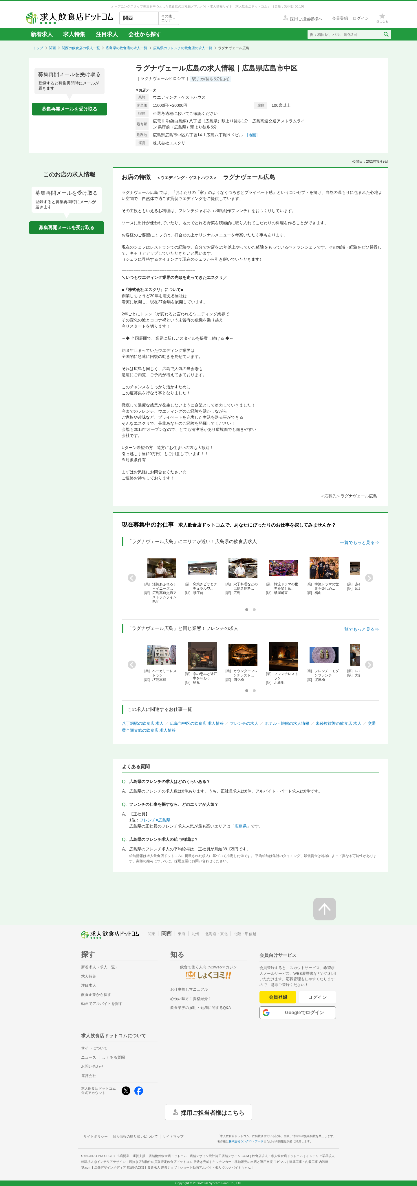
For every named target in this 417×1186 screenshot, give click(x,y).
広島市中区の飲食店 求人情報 (197, 723)
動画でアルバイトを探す (101, 1003)
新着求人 (42, 34)
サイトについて (94, 1048)
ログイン (317, 997)
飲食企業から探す (96, 994)
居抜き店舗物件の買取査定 (169, 1161)
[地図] (252, 135)
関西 (52, 48)
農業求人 (162, 1167)
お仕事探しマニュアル (189, 989)
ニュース (88, 1057)
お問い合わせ (92, 1066)
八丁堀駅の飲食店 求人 (143, 723)
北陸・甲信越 (245, 934)
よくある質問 (113, 1057)
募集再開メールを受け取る (69, 108)
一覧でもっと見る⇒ (359, 542)
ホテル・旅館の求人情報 (287, 723)
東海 (181, 934)
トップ (38, 48)
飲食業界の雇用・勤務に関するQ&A (200, 1007)
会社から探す (144, 34)
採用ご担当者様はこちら (212, 1112)
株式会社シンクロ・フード (246, 1141)
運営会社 (88, 1075)
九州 (195, 934)
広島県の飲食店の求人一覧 (126, 48)
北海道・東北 (216, 934)
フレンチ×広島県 (155, 820)
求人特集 (74, 34)
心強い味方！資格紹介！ (191, 998)
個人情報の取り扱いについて (135, 1136)
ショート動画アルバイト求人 (215, 1167)
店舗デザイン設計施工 (219, 1156)
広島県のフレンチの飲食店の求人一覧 (182, 48)
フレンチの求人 (244, 723)
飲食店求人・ (277, 1156)
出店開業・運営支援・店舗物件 (152, 1156)
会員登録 (278, 997)
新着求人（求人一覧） (100, 967)
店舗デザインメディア (119, 1167)
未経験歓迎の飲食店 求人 (338, 723)
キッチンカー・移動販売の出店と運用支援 (249, 1161)
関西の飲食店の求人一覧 (81, 48)
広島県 (241, 826)
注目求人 (107, 34)
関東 (151, 934)
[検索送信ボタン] (386, 34)
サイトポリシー (95, 1136)
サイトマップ (173, 1136)
